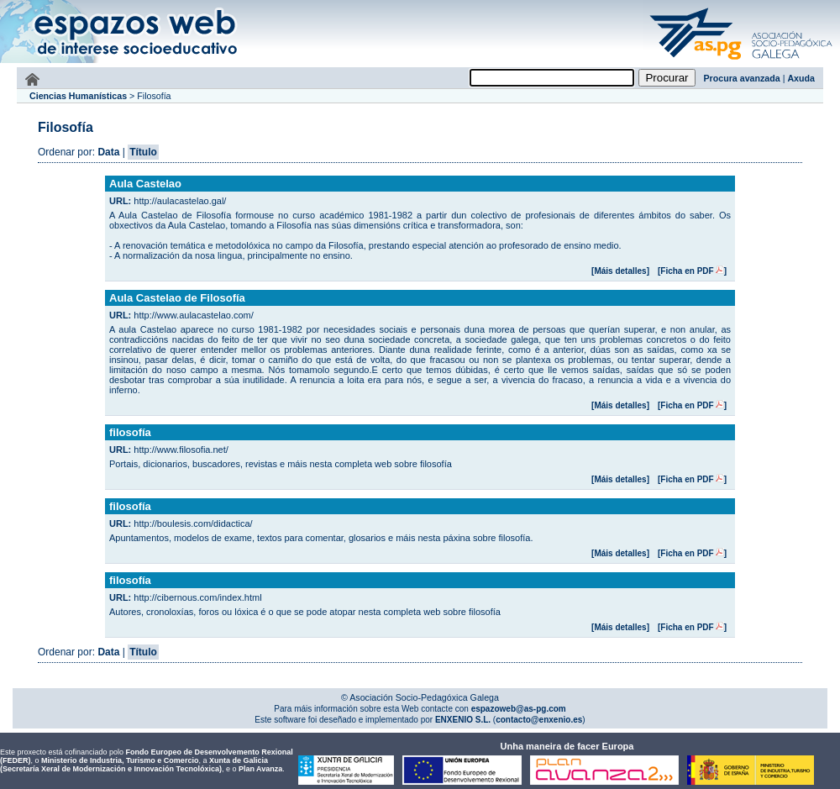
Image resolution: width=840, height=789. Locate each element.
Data (108, 152)
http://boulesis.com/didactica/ (193, 523)
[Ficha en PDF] (692, 271)
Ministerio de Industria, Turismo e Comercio (119, 760)
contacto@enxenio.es (539, 719)
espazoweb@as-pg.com (517, 708)
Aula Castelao (145, 183)
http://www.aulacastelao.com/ (193, 315)
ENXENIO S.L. (462, 719)
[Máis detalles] (620, 271)
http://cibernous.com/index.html (197, 597)
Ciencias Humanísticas (78, 96)
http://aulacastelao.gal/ (180, 201)
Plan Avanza (260, 769)
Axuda (801, 78)
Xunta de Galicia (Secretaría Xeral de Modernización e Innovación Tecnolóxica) (134, 764)
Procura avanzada (742, 78)
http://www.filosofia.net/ (181, 449)
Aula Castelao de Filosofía (177, 298)
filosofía (130, 432)
